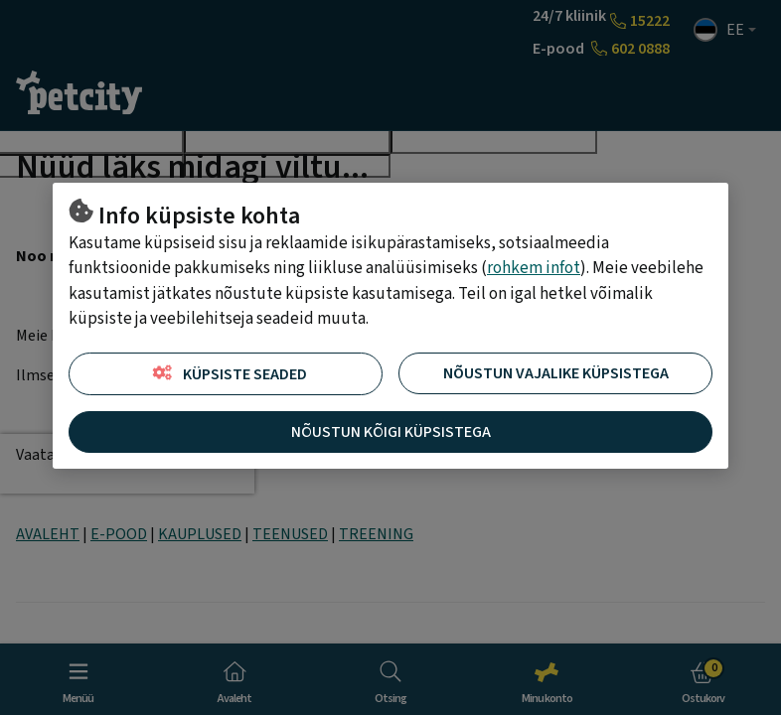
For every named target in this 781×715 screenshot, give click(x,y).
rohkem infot (533, 268)
